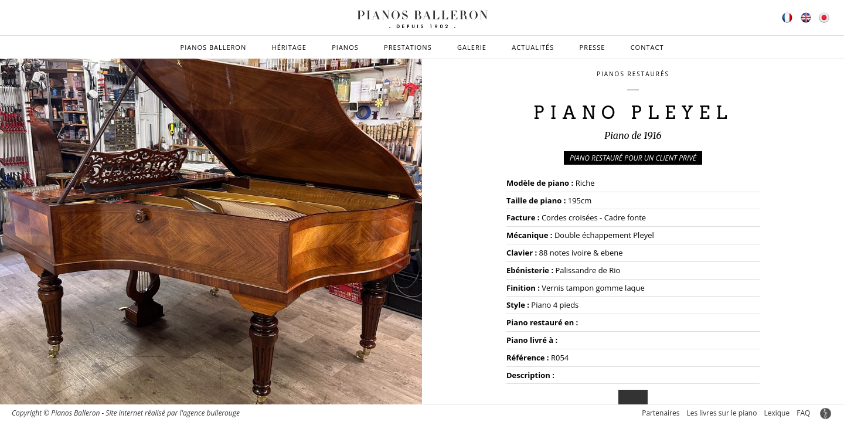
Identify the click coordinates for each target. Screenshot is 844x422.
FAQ (803, 413)
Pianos (345, 47)
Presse (592, 47)
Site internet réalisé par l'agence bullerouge (173, 413)
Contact (647, 47)
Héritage (289, 47)
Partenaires (660, 413)
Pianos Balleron (214, 47)
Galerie (471, 47)
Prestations (408, 47)
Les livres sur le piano (721, 413)
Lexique (776, 413)
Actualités (533, 47)
